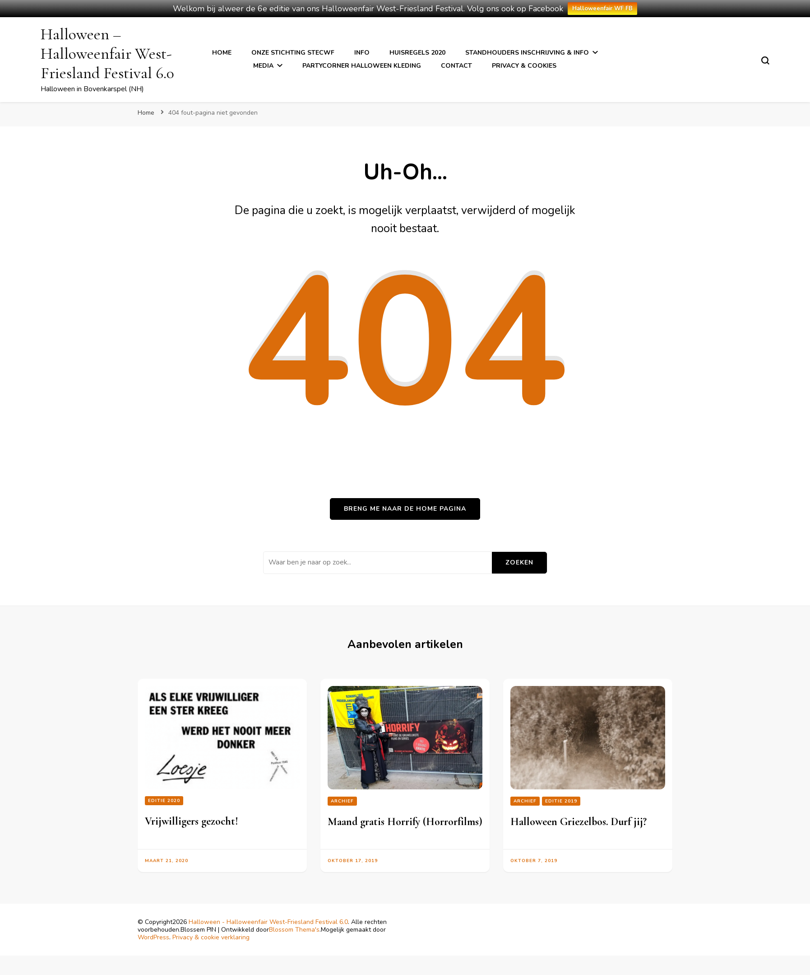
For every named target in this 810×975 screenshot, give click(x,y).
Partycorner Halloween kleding (361, 65)
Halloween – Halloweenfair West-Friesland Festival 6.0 (107, 53)
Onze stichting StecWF (292, 52)
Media (263, 65)
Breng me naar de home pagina (405, 508)
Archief (342, 801)
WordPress (153, 937)
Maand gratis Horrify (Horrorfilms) (405, 821)
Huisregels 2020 (417, 52)
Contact (456, 65)
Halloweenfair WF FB (602, 9)
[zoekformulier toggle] (765, 60)
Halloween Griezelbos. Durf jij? (578, 821)
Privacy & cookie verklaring (211, 937)
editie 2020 (164, 801)
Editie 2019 (561, 801)
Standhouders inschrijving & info (527, 52)
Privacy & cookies (524, 65)
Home (221, 52)
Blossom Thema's (294, 929)
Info (362, 52)
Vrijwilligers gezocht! (191, 821)
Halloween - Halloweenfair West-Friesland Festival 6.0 (268, 922)
